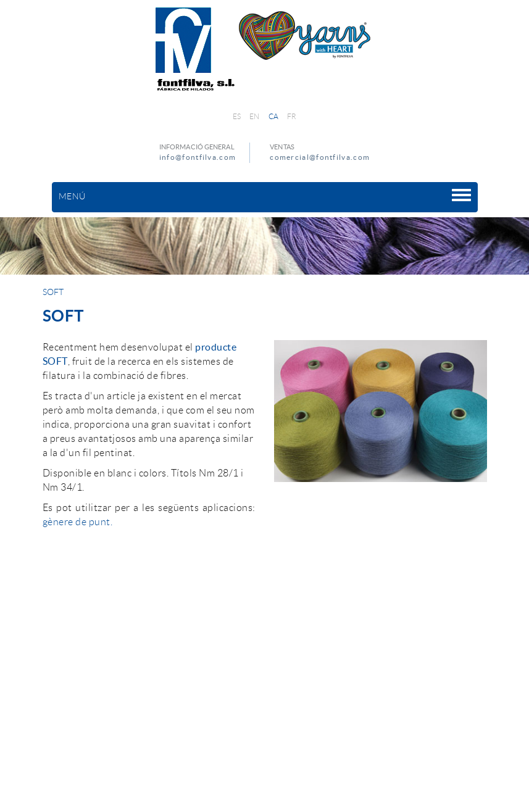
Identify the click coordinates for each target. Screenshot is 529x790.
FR (292, 116)
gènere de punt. (78, 522)
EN (254, 116)
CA (274, 116)
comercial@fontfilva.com (320, 157)
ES (237, 116)
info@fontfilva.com (197, 157)
